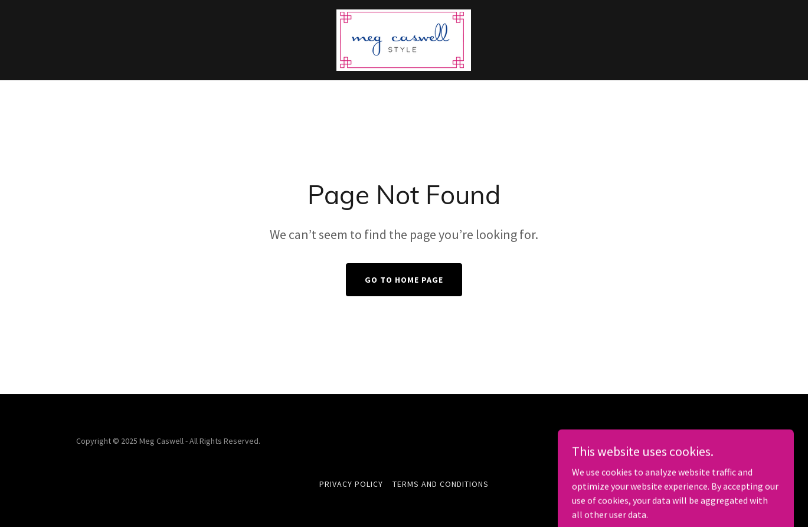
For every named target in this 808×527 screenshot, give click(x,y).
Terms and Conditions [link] (440, 484)
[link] (403, 39)
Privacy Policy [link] (351, 484)
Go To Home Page (404, 279)
